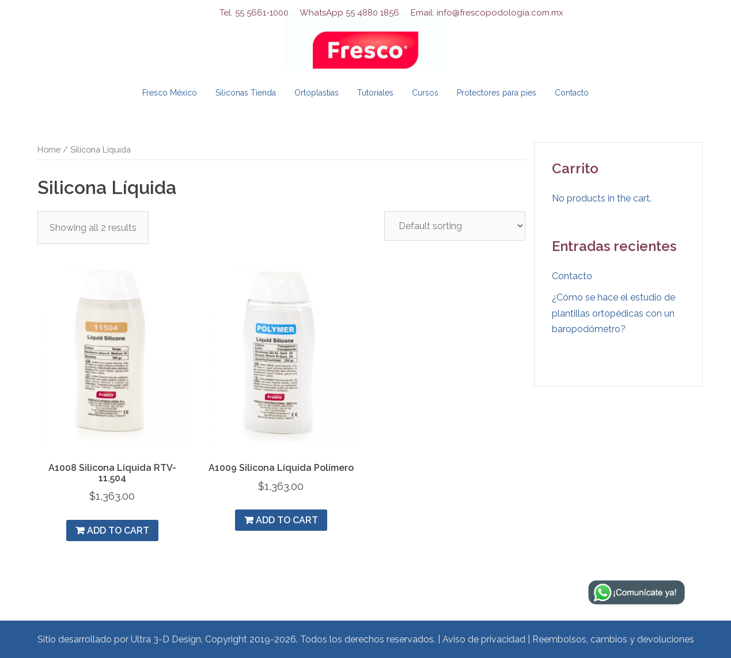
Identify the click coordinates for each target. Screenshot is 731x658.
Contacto (572, 92)
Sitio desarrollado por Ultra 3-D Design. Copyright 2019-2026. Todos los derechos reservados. (236, 639)
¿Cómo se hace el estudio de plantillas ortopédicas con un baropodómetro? (613, 313)
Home (48, 149)
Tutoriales (375, 92)
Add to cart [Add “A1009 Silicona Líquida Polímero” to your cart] (287, 520)
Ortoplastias (316, 92)
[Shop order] (454, 226)
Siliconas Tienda (245, 92)
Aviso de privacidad (483, 639)
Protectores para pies (496, 92)
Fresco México (169, 92)
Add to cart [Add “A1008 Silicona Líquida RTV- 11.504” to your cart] (118, 530)
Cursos (425, 92)
